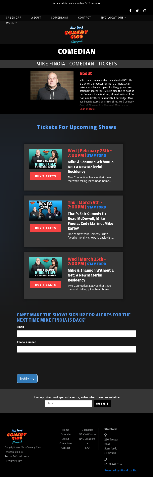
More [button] (11, 23)
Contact (84, 17)
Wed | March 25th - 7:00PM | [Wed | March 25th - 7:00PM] (87, 262)
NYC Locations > (113, 17)
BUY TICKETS (45, 176)
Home (65, 430)
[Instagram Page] (144, 11)
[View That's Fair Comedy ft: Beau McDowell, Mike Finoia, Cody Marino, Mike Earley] (45, 210)
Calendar (13, 17)
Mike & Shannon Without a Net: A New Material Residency (91, 167)
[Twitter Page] (137, 11)
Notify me (27, 379)
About (36, 17)
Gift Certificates (87, 434)
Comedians (59, 17)
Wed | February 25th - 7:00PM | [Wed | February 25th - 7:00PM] (90, 153)
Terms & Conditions (17, 456)
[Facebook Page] (130, 11)
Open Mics (87, 430)
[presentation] (47, 363)
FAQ (87, 447)
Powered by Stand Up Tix (120, 470)
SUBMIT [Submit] (102, 403)
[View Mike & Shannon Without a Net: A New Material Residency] (45, 159)
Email (20, 327)
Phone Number (26, 342)
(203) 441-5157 (92, 3)
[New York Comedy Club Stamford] (76, 34)
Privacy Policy (13, 461)
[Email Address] (68, 403)
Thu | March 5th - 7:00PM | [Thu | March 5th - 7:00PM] (87, 205)
